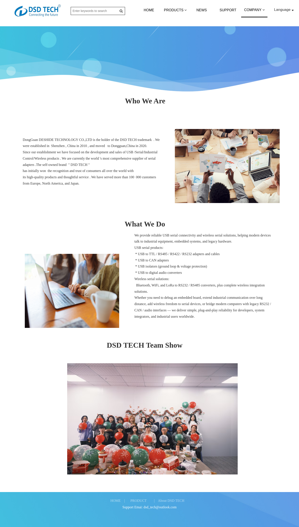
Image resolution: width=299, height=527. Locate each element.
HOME (149, 10)
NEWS (201, 10)
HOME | (117, 500)
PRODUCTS (175, 10)
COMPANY (254, 10)
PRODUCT (138, 500)
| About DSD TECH (169, 500)
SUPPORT (228, 10)
